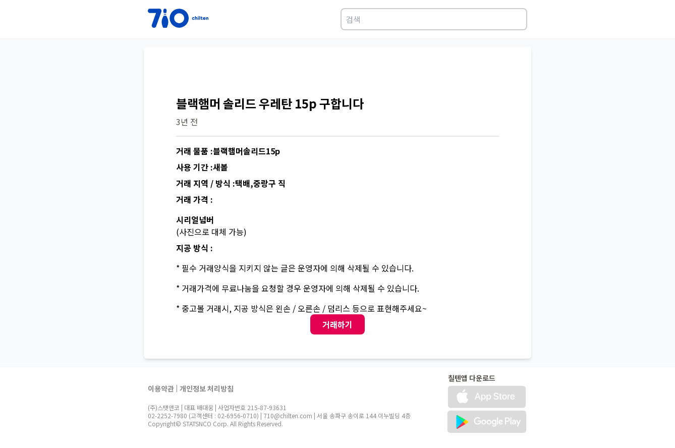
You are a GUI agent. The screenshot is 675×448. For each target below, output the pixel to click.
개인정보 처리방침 (207, 388)
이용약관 (161, 388)
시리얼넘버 (195, 219)
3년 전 (187, 122)
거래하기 (337, 324)
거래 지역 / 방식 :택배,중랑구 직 (231, 183)
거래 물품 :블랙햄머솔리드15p (228, 151)
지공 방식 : (194, 248)
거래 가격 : (194, 199)
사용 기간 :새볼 (202, 167)
